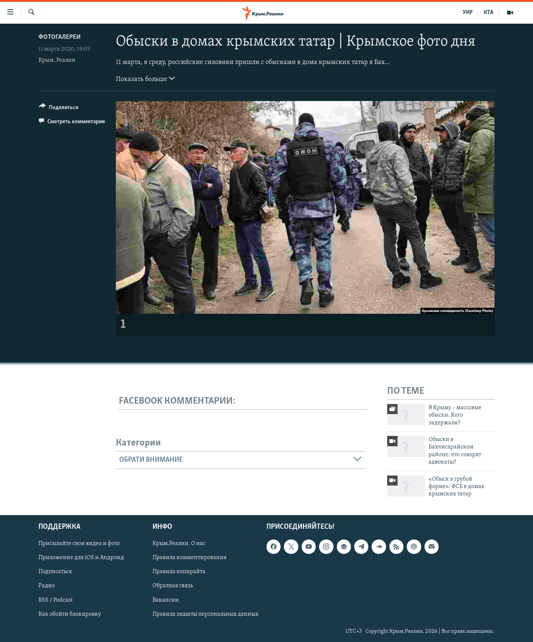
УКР (468, 13)
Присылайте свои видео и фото (79, 544)
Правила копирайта (178, 572)
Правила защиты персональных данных (205, 614)
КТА (488, 13)
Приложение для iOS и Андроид (81, 558)
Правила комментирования (189, 558)
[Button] (58, 108)
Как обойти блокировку (69, 614)
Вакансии (165, 600)
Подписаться (55, 572)
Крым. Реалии (57, 60)
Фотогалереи (59, 37)
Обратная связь (172, 586)
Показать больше (145, 78)
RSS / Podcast (55, 600)
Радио (46, 586)
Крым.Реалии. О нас (178, 544)
